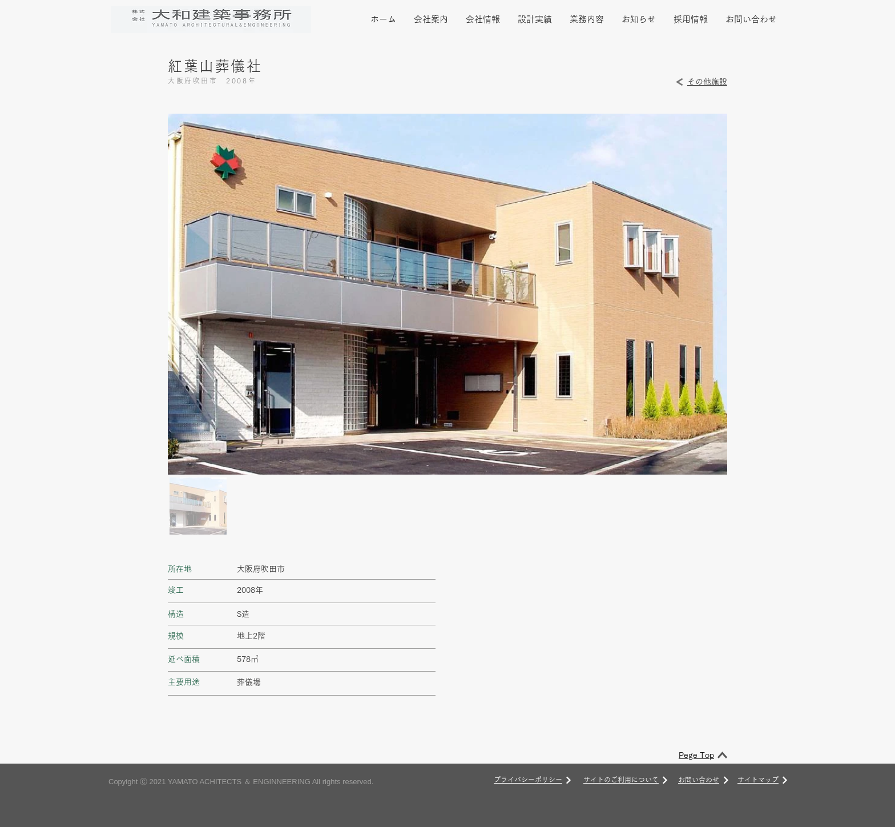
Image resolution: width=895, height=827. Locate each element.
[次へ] (568, 780)
